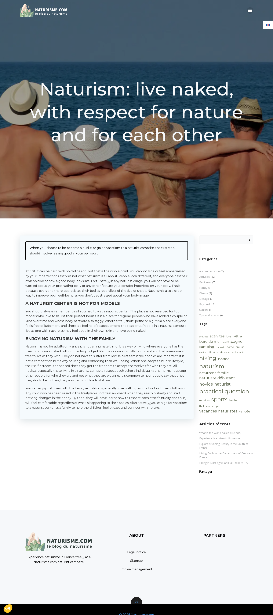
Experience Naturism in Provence (219, 438)
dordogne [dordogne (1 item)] (225, 352)
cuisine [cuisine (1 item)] (202, 352)
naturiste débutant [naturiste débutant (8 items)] (217, 378)
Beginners (205, 282)
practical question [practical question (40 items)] (224, 391)
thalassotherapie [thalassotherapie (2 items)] (209, 406)
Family (203, 288)
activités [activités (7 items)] (217, 336)
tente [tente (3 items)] (233, 400)
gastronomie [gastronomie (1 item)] (238, 352)
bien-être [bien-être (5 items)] (234, 336)
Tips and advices (209, 315)
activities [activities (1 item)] (203, 337)
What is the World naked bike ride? (220, 433)
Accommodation (209, 271)
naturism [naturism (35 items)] (211, 366)
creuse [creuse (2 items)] (240, 346)
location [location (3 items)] (224, 359)
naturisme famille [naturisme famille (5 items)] (214, 373)
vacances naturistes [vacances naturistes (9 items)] (218, 411)
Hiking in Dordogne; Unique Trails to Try (223, 463)
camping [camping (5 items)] (206, 347)
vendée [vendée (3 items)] (244, 411)
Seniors (203, 309)
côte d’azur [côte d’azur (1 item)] (213, 352)
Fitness (203, 293)
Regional (204, 304)
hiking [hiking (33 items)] (207, 358)
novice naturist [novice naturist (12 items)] (215, 384)
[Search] (248, 240)
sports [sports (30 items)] (219, 399)
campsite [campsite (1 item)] (220, 347)
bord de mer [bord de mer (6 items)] (210, 341)
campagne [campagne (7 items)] (232, 341)
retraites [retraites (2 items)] (204, 400)
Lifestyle (204, 298)
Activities (204, 277)
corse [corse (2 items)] (230, 346)
